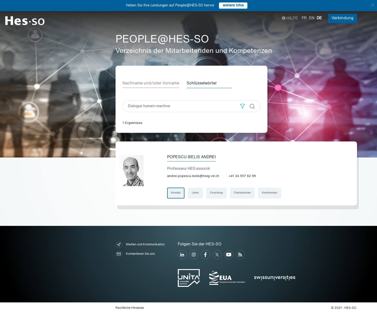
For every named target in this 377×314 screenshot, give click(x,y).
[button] (242, 106)
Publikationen (242, 193)
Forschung (216, 193)
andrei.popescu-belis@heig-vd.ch (193, 176)
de (319, 18)
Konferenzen (270, 193)
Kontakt (176, 193)
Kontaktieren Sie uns (135, 254)
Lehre (195, 193)
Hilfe (290, 18)
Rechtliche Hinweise (130, 308)
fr (304, 18)
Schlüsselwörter (202, 83)
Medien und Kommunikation (140, 244)
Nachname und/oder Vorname (150, 83)
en (311, 18)
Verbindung (343, 18)
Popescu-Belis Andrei (191, 157)
